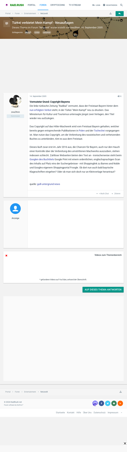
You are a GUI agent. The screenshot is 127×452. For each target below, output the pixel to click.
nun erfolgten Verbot (40, 110)
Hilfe (78, 412)
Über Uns (87, 412)
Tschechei (99, 130)
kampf (28, 32)
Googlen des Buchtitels (42, 159)
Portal (32, 5)
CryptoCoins (57, 5)
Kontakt (70, 412)
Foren (43, 5)
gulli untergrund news (48, 184)
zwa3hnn (75, 27)
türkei (37, 32)
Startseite (60, 412)
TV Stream (75, 5)
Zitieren (117, 194)
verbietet (46, 32)
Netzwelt (44, 27)
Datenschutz (100, 412)
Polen (82, 130)
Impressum (113, 412)
